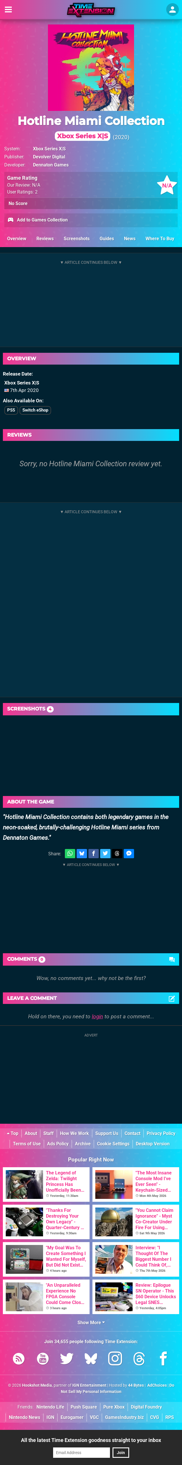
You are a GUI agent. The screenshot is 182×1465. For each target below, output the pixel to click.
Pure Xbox (114, 1407)
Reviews (45, 238)
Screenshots (77, 238)
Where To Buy (160, 238)
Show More (91, 1322)
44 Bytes (136, 1385)
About (31, 1133)
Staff (48, 1133)
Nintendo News (24, 1417)
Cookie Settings (113, 1143)
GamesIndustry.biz (124, 1417)
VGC (94, 1417)
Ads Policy (58, 1143)
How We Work (74, 1133)
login (97, 1016)
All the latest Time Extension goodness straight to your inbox (91, 1440)
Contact (132, 1133)
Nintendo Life (50, 1407)
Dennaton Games (51, 165)
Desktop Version (153, 1143)
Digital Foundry (146, 1407)
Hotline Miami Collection (91, 127)
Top (12, 1133)
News (129, 238)
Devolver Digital (49, 157)
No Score (18, 203)
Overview (16, 238)
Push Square (84, 1407)
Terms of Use (27, 1143)
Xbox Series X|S (49, 148)
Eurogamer (72, 1417)
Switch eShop (35, 410)
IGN (50, 1417)
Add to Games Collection (37, 220)
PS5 (11, 410)
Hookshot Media (37, 1385)
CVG (154, 1417)
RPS (169, 1417)
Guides (107, 238)
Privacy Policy (161, 1133)
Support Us (106, 1133)
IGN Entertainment (89, 1385)
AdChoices (156, 1385)
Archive (83, 1143)
